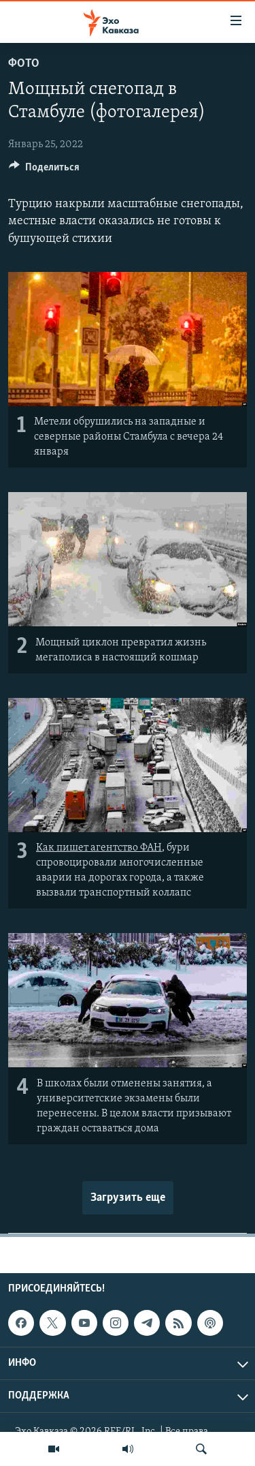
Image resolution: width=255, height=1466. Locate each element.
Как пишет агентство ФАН (99, 847)
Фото (23, 63)
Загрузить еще (127, 1197)
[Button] (44, 170)
